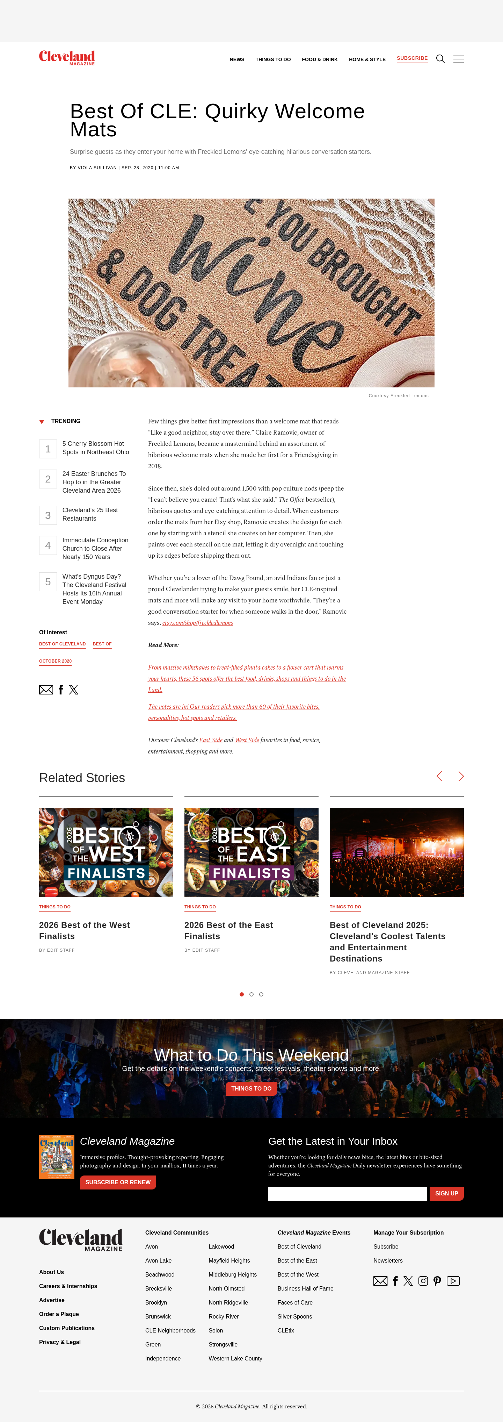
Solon (216, 1331)
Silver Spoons (295, 1317)
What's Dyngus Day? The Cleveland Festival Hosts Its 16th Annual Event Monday (94, 589)
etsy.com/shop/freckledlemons (197, 623)
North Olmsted (227, 1289)
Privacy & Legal (60, 1342)
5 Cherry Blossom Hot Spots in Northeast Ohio (96, 448)
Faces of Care (295, 1303)
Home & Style (367, 59)
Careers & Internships (68, 1286)
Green (153, 1345)
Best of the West (298, 1275)
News (237, 59)
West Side (247, 740)
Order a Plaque (59, 1314)
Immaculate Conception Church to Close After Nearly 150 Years (96, 548)
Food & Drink (320, 59)
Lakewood (221, 1247)
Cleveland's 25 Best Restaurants (90, 514)
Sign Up (446, 1193)
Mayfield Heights (229, 1261)
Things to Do (273, 59)
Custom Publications (67, 1328)
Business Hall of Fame (306, 1289)
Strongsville (223, 1345)
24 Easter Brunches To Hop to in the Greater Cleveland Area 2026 (94, 482)
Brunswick (158, 1317)
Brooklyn (156, 1303)
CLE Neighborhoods (170, 1331)
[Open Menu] (458, 60)
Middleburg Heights (233, 1275)
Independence (163, 1359)
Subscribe (412, 58)
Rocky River (224, 1317)
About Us (51, 1272)
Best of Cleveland (299, 1247)
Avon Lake (158, 1261)
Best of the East (297, 1261)
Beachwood (160, 1275)
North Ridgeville (228, 1303)
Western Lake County (235, 1359)
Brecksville (158, 1289)
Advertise (52, 1300)
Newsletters (388, 1261)
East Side (211, 740)
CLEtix (286, 1331)
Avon (151, 1247)
